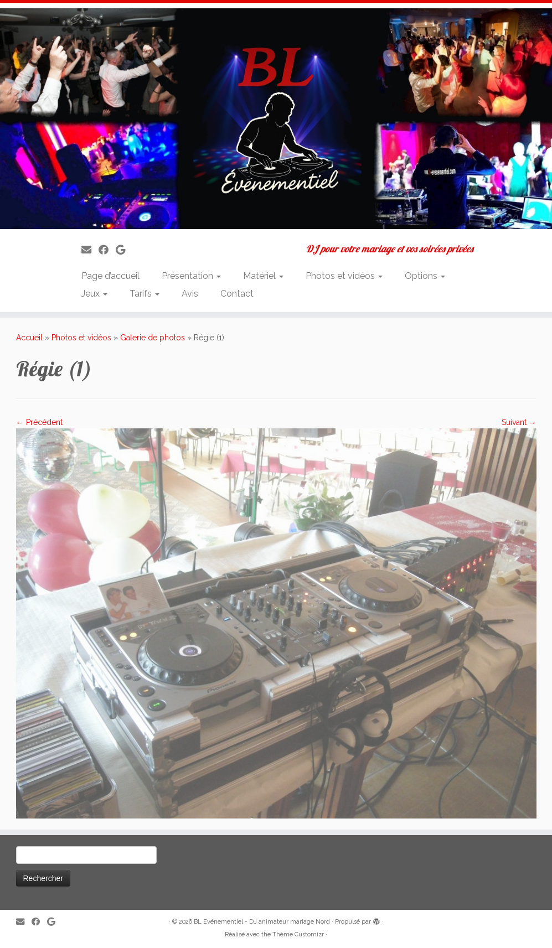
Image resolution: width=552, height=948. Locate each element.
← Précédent (39, 422)
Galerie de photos (152, 337)
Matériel (263, 276)
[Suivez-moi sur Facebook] (107, 250)
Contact (237, 293)
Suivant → (519, 422)
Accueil (29, 337)
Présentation (191, 276)
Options (425, 276)
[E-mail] (90, 250)
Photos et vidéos (344, 276)
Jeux (94, 293)
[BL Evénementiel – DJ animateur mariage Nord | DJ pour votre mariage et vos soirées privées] (276, 118)
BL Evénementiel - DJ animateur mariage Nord (262, 921)
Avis (190, 293)
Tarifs (144, 293)
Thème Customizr (298, 934)
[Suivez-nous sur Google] (124, 250)
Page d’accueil (110, 276)
